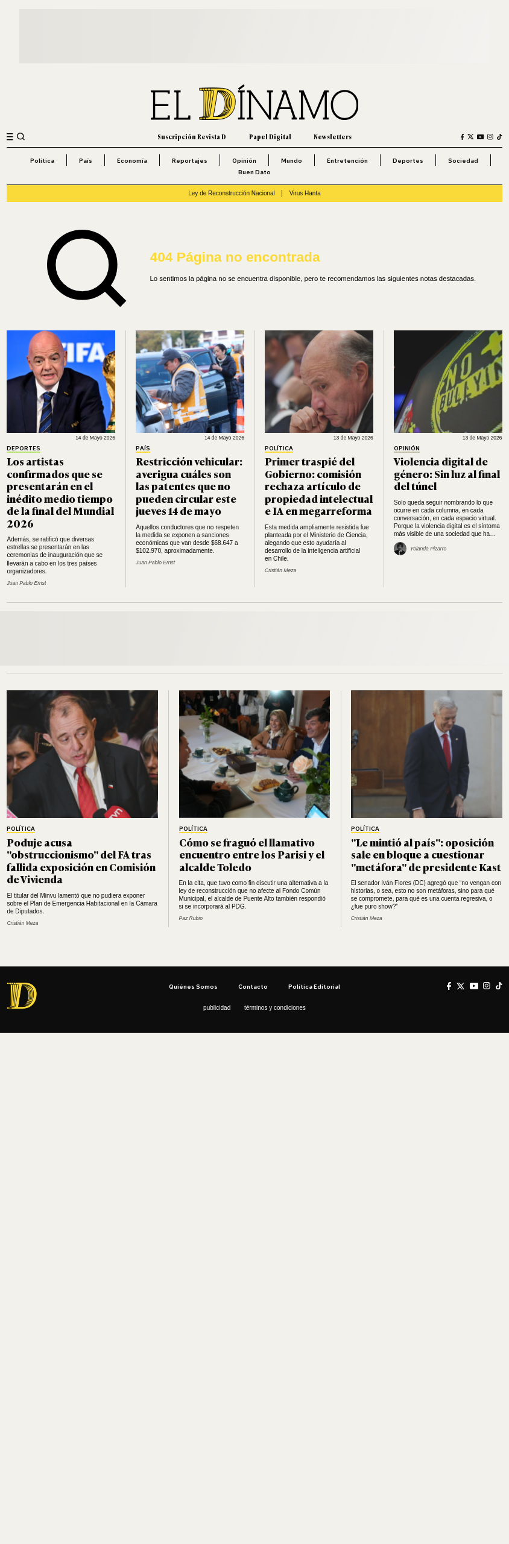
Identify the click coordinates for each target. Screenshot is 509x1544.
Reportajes (189, 160)
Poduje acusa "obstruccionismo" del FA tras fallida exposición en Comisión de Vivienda (81, 860)
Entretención (347, 160)
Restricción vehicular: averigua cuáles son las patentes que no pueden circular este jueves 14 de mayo (189, 485)
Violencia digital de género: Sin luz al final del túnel (447, 473)
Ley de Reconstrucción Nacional (231, 193)
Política (42, 160)
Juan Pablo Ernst (26, 583)
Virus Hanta (305, 193)
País (85, 160)
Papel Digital (270, 136)
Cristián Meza (280, 570)
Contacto (253, 986)
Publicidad (216, 1007)
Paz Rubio (191, 918)
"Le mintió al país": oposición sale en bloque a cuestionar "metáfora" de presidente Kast (426, 854)
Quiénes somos (193, 986)
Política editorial (314, 986)
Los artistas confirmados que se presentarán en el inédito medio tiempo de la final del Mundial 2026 (60, 492)
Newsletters (333, 136)
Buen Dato (254, 171)
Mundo (291, 160)
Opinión (244, 160)
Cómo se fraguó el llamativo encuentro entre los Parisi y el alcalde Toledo (251, 854)
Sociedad (463, 160)
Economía (132, 160)
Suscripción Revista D (191, 136)
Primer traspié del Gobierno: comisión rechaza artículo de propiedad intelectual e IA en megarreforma (319, 485)
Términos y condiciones (275, 1007)
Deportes (408, 160)
